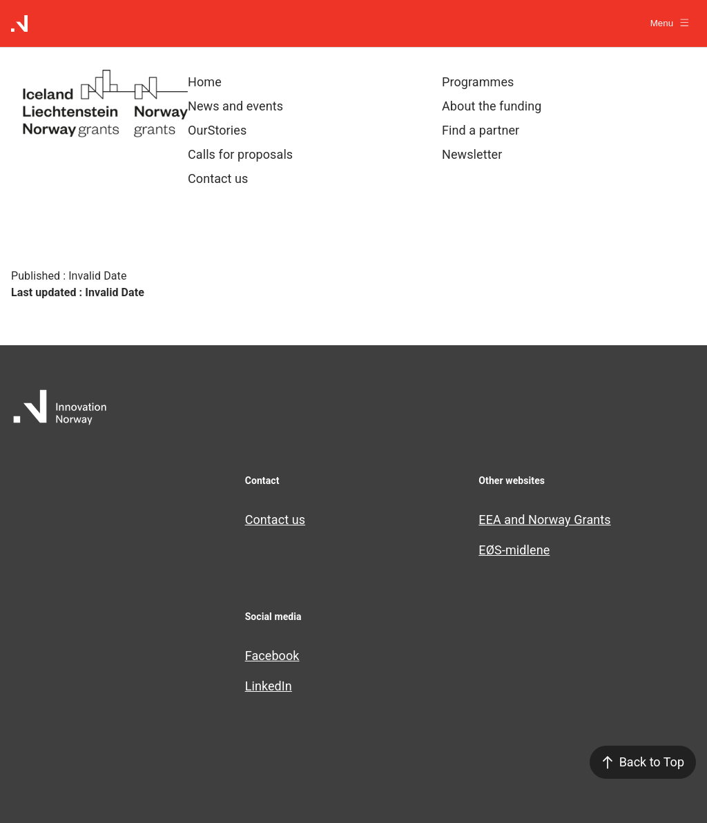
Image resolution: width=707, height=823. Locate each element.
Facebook (272, 655)
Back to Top (642, 762)
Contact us (275, 519)
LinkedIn (268, 686)
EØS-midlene (514, 550)
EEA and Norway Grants (544, 519)
